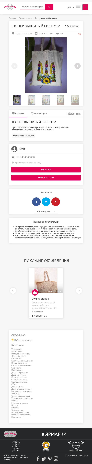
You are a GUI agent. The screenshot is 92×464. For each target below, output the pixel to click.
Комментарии (39, 113)
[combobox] (71, 7)
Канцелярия (16, 370)
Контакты (83, 455)
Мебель (14, 401)
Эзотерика (16, 417)
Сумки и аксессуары (20, 396)
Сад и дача (16, 368)
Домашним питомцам (21, 389)
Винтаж (14, 408)
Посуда (14, 405)
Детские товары (18, 375)
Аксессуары (16, 351)
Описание (18, 113)
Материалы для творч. (21, 391)
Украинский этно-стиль (22, 398)
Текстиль (15, 394)
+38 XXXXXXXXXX (25, 157)
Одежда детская (19, 377)
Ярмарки (14, 455)
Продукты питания (20, 412)
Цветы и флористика (20, 415)
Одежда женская (19, 380)
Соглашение (71, 455)
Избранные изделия (22, 339)
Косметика (16, 359)
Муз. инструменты (19, 403)
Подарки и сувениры (20, 354)
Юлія (22, 148)
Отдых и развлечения (21, 366)
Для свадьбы (17, 387)
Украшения (16, 349)
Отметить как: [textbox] (43, 212)
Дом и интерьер (18, 356)
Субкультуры (17, 410)
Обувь (14, 384)
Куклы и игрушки (19, 363)
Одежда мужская (19, 382)
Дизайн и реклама (19, 373)
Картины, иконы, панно (22, 361)
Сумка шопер (40, 298)
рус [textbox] (69, 7)
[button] (77, 66)
